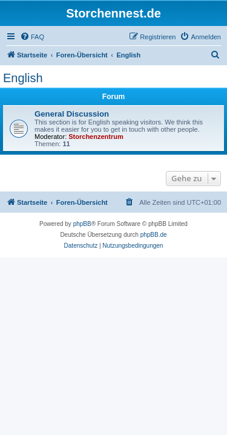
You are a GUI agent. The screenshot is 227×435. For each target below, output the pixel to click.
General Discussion (72, 113)
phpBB (82, 224)
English (23, 78)
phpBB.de (153, 234)
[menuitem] (32, 37)
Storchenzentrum (95, 136)
